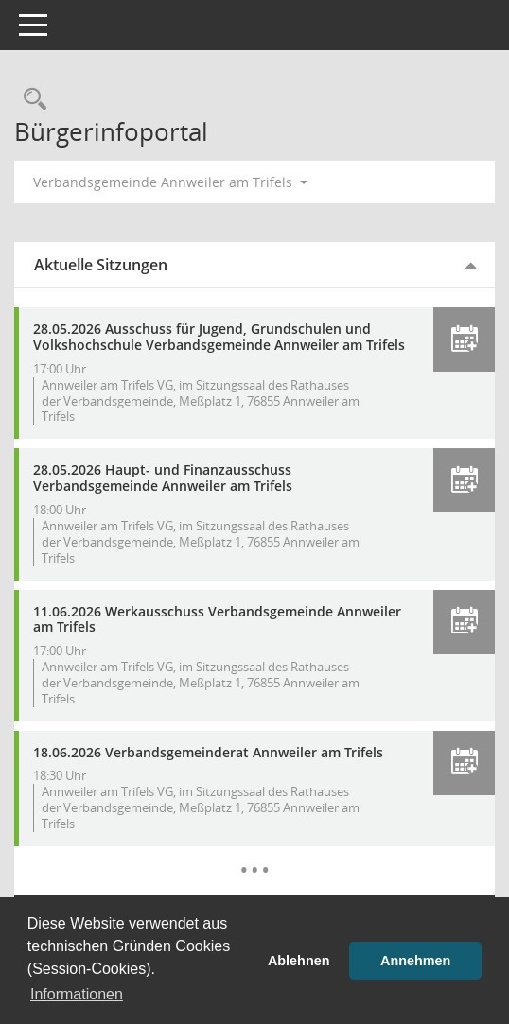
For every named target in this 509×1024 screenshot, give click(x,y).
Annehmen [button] (415, 960)
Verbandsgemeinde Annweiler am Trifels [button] (170, 182)
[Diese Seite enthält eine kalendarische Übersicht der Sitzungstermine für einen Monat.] (255, 855)
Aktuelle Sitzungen (100, 264)
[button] (464, 339)
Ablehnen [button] (299, 960)
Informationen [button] (76, 994)
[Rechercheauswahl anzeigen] (30, 99)
